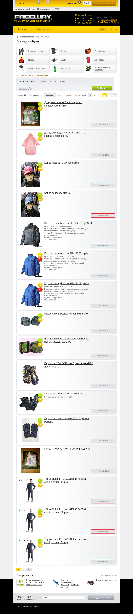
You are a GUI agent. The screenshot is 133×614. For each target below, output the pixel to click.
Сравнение (35, 4)
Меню (114, 29)
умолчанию (49, 95)
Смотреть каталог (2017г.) (50, 9)
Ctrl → (29, 569)
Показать (102, 88)
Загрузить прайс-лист (26, 9)
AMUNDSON (46, 82)
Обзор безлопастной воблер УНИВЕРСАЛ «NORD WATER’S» (35, 582)
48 (95, 95)
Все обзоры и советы (108, 575)
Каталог (22, 29)
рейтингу (67, 95)
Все (99, 95)
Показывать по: (80, 95)
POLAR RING (60, 82)
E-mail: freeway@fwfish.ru (108, 22)
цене (60, 95)
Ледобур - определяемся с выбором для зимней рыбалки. (70, 583)
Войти (21, 3)
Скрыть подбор (25, 88)
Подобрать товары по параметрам (32, 75)
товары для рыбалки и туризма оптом (33, 18)
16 (90, 95)
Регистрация (29, 4)
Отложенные (45, 4)
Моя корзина (71, 3)
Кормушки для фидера (106, 580)
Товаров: (20, 95)
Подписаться (100, 597)
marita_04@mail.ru (109, 20)
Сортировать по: (35, 95)
